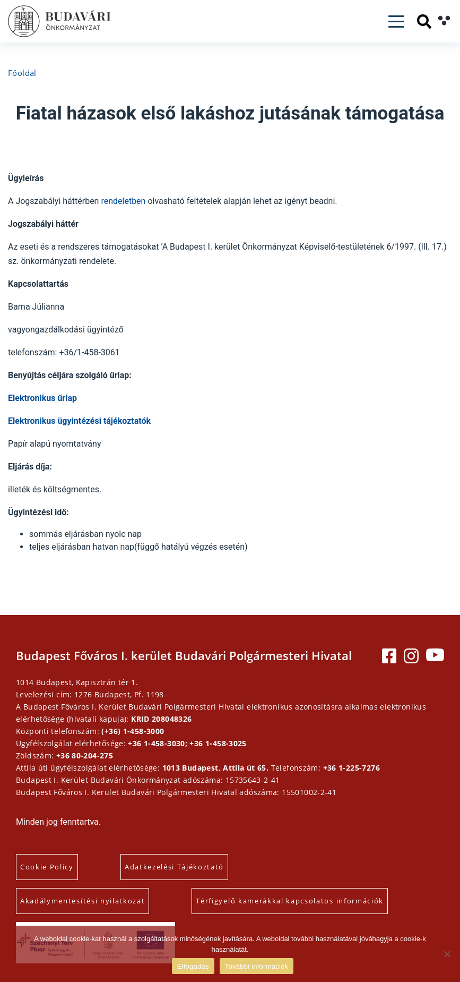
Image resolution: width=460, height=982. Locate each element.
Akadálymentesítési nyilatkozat (82, 901)
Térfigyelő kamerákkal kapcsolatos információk (290, 901)
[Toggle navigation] (396, 21)
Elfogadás (193, 966)
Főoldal (22, 72)
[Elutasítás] (446, 954)
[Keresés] (424, 21)
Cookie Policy (47, 867)
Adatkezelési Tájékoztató (174, 867)
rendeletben (124, 201)
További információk (257, 966)
